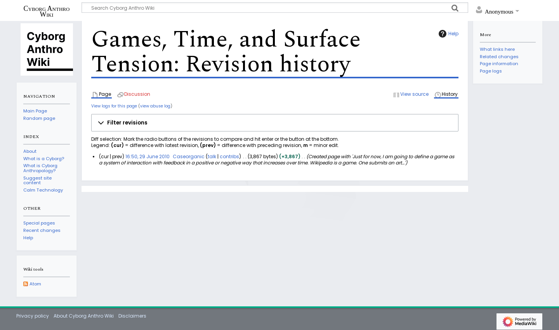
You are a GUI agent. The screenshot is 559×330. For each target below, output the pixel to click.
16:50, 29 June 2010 (147, 156)
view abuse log (155, 106)
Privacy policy (32, 316)
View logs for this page (114, 106)
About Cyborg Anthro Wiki (84, 316)
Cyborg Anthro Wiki (47, 11)
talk (212, 156)
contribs (229, 156)
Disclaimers (132, 316)
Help (447, 34)
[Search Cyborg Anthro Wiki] (275, 7)
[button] (275, 123)
